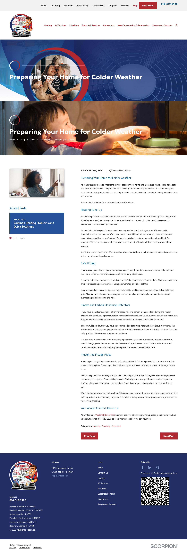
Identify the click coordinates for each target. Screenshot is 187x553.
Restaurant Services (107, 504)
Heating (96, 426)
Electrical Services (106, 493)
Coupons (112, 5)
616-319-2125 (169, 3)
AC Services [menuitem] (60, 25)
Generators (103, 499)
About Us (68, 5)
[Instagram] (157, 467)
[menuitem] (12, 548)
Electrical (116, 426)
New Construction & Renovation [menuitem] (133, 25)
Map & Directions (59, 475)
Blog (135, 5)
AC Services (103, 483)
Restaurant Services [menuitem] (162, 25)
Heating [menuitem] (48, 25)
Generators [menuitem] (109, 25)
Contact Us (103, 472)
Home (44, 5)
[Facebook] (142, 467)
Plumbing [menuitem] (74, 25)
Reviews (125, 5)
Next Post (168, 436)
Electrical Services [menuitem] (91, 25)
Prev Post (89, 436)
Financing (55, 5)
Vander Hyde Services (105, 414)
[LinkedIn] (149, 467)
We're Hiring (83, 5)
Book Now (147, 5)
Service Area (98, 5)
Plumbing (106, 426)
